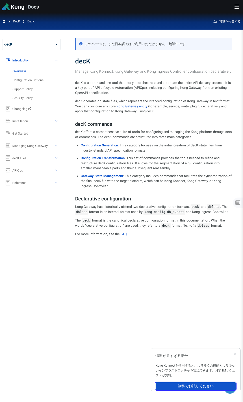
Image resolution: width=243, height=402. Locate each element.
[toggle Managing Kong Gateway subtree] (57, 146)
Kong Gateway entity (132, 106)
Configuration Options (28, 80)
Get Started (17, 133)
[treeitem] (37, 71)
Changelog (16, 108)
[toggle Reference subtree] (57, 183)
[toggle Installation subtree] (57, 121)
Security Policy (23, 98)
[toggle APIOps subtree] (57, 170)
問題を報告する (227, 21)
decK (16, 21)
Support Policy (23, 89)
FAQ (124, 234)
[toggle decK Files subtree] (57, 158)
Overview (19, 71)
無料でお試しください (196, 386)
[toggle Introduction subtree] (57, 60)
